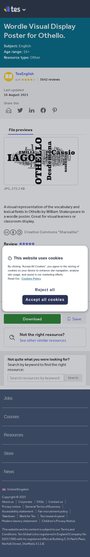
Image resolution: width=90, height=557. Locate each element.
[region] (45, 278)
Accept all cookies (44, 300)
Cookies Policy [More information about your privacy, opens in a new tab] (31, 278)
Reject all (45, 290)
